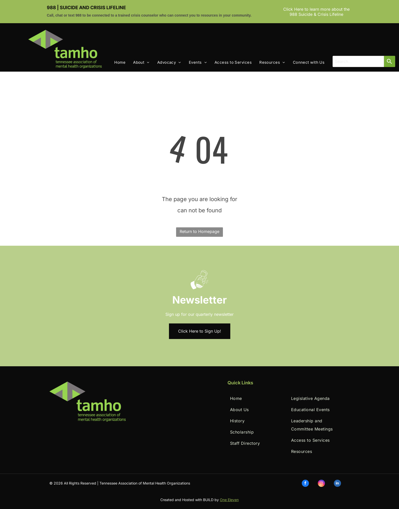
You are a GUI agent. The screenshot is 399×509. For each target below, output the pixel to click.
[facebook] (305, 484)
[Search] (389, 61)
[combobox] (358, 61)
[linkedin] (337, 484)
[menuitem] (116, 62)
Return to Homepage (199, 231)
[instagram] (321, 484)
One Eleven (229, 500)
